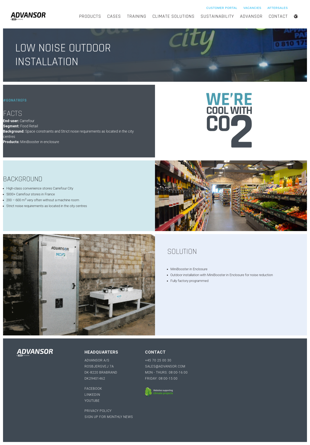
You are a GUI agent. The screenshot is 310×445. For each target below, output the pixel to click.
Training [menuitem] (136, 16)
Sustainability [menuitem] (217, 16)
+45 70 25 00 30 (158, 360)
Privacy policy (98, 411)
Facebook (93, 389)
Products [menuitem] (90, 16)
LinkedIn (92, 395)
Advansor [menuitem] (251, 16)
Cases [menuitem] (114, 16)
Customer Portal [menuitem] (221, 7)
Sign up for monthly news (109, 417)
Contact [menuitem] (278, 16)
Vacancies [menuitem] (252, 7)
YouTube (92, 401)
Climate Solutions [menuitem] (173, 16)
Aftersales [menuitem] (277, 7)
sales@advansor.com (165, 366)
